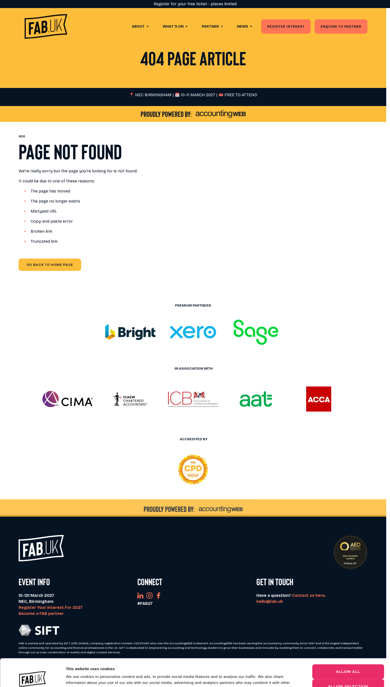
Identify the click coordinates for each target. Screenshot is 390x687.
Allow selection (348, 658)
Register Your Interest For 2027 (51, 607)
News (242, 26)
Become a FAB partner (41, 613)
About (138, 26)
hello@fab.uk (269, 601)
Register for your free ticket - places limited (195, 4)
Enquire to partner (341, 26)
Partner (210, 26)
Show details (263, 677)
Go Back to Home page (50, 265)
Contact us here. (309, 595)
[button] (130, 332)
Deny (348, 673)
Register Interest (286, 26)
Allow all (348, 644)
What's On (173, 26)
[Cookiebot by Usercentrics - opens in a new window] (32, 677)
